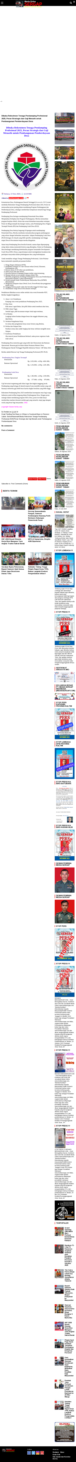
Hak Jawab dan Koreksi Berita (61, 1458)
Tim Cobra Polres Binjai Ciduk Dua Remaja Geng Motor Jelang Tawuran (69, 1275)
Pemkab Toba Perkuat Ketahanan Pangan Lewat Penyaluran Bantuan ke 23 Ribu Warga (69, 1389)
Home (49, 478)
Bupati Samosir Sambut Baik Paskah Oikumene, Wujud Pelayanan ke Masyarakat (69, 1293)
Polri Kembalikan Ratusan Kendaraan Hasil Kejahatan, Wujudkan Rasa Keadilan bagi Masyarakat (69, 1367)
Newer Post (32, 479)
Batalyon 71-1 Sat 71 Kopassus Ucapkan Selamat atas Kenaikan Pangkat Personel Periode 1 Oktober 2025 (69, 1255)
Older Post (42, 479)
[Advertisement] (37, 14)
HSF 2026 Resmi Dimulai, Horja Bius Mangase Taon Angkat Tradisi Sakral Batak (13, 541)
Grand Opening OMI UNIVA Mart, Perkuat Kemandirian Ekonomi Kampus (69, 1234)
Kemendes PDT (41, 202)
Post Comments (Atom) (19, 484)
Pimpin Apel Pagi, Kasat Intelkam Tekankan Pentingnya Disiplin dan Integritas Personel (69, 1346)
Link (11, 299)
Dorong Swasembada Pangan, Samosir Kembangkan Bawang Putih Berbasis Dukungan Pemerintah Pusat (39, 515)
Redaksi (56, 1452)
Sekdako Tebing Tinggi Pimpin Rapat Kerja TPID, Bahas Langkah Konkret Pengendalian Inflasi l (69, 1410)
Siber (62, 1452)
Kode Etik (56, 1454)
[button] (74, 1)
